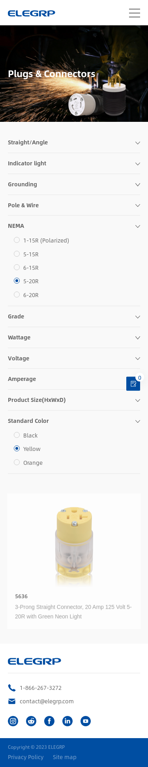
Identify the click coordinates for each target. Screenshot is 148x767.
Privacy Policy (25, 757)
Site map (65, 757)
